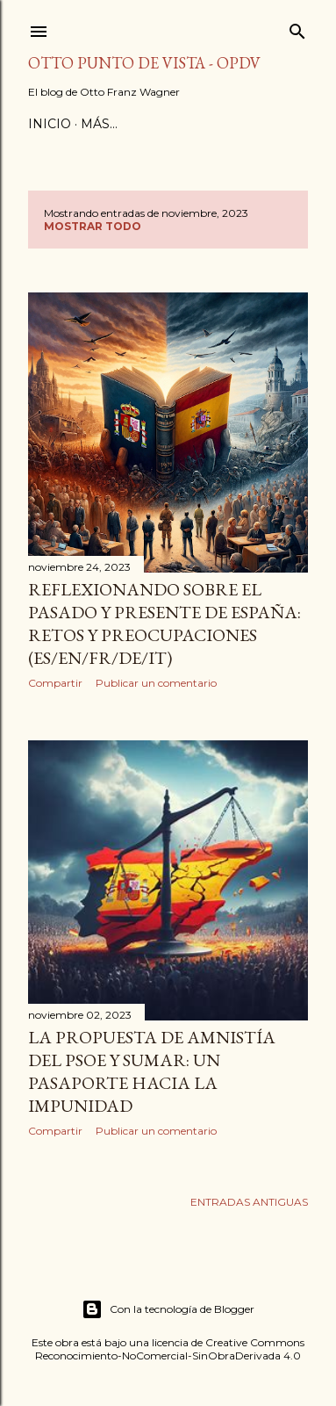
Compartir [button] (55, 682)
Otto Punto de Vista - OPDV (144, 63)
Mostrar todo (92, 226)
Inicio (49, 124)
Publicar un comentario (156, 682)
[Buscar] (297, 28)
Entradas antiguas (249, 1201)
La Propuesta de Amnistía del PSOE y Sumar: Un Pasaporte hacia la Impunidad (151, 1071)
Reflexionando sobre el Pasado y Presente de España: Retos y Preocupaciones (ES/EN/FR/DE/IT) (164, 623)
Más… (99, 124)
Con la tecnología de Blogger (168, 1309)
